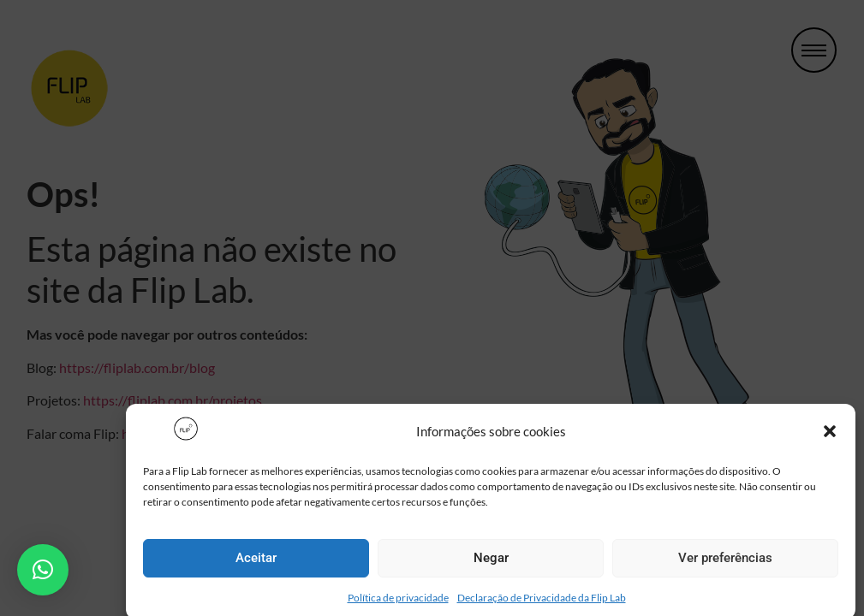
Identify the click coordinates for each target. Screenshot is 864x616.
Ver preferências (725, 564)
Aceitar (256, 564)
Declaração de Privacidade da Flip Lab (541, 602)
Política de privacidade (398, 602)
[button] (829, 437)
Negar (491, 564)
